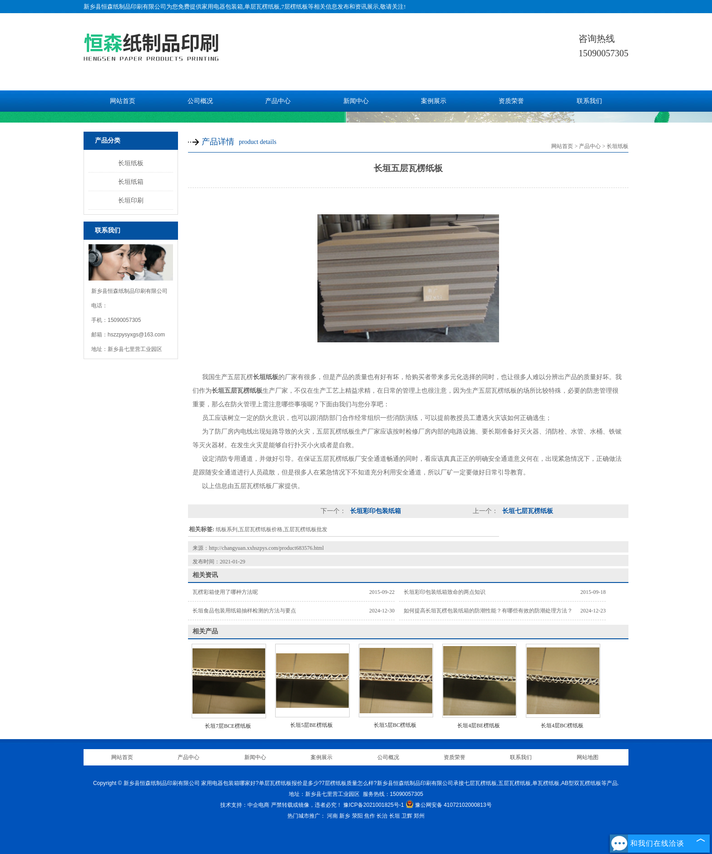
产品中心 (278, 101)
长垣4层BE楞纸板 (478, 725)
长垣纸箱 (130, 181)
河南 (332, 816)
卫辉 (406, 816)
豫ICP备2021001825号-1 (373, 805)
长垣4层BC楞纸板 (562, 725)
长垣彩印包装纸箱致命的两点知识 (444, 592)
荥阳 (357, 816)
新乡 (344, 816)
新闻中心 (356, 101)
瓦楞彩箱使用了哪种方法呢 (225, 592)
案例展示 (433, 101)
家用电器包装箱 (222, 6)
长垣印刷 (130, 200)
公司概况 (200, 101)
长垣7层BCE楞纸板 (228, 726)
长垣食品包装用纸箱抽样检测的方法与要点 (244, 610)
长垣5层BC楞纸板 (395, 725)
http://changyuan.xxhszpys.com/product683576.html (266, 548)
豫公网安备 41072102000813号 (448, 805)
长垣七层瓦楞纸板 (526, 511)
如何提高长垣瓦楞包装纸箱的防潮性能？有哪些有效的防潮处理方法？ (488, 610)
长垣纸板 (130, 163)
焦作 (369, 816)
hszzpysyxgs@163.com (136, 334)
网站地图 (587, 757)
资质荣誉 (511, 101)
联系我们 (589, 101)
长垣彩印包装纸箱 (374, 511)
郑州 (419, 816)
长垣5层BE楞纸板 (311, 725)
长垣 (394, 816)
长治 (381, 816)
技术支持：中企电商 (244, 805)
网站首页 (122, 101)
